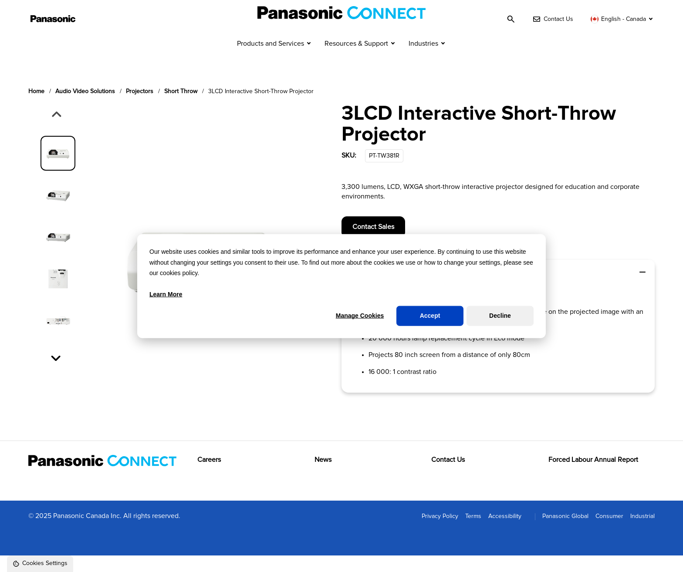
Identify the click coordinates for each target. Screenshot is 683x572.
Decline (500, 315)
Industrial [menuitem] (642, 532)
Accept (430, 315)
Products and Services (270, 60)
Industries (423, 60)
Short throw (180, 107)
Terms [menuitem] (473, 532)
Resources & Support (356, 60)
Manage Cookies (360, 315)
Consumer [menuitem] (609, 532)
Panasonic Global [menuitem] (565, 532)
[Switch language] (622, 19)
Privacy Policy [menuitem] (440, 532)
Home (36, 107)
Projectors (139, 107)
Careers (209, 476)
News (322, 476)
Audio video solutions (85, 107)
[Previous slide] (55, 131)
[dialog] (341, 286)
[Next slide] (56, 373)
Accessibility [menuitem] (504, 532)
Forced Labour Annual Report (593, 476)
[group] (58, 169)
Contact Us (448, 476)
